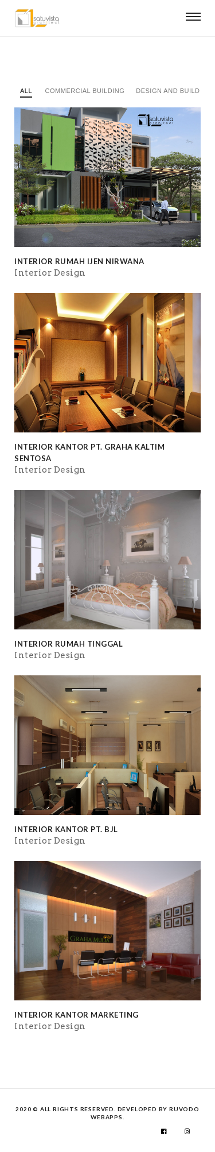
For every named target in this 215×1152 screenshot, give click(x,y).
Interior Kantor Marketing (76, 1014)
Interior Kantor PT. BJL (66, 829)
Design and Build (168, 90)
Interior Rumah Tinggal (68, 643)
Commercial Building (85, 90)
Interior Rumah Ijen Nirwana (79, 261)
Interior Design (50, 273)
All (26, 90)
